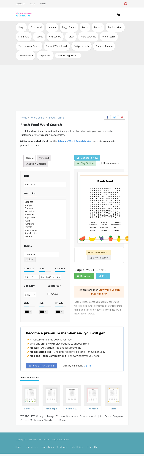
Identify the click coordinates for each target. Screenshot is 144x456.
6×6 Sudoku (55, 36)
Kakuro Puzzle (25, 55)
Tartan (71, 36)
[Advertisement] (72, 88)
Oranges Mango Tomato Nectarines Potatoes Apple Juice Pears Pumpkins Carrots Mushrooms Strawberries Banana (45, 219)
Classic (29, 157)
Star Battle (23, 36)
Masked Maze (115, 27)
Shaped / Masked (35, 163)
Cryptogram (45, 55)
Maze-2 (98, 27)
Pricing (43, 3)
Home (18, 446)
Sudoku (39, 36)
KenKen (52, 27)
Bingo (21, 27)
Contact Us (20, 3)
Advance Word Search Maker (75, 141)
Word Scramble (88, 36)
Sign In (87, 365)
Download (84, 275)
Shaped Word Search (57, 46)
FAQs (32, 3)
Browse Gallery (99, 257)
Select (29, 259)
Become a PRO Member (41, 365)
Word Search (108, 36)
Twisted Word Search (29, 46)
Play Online (85, 163)
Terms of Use (31, 446)
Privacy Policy (47, 446)
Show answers (110, 163)
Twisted (44, 157)
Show (54, 294)
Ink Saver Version (98, 252)
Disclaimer (62, 446)
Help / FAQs (77, 446)
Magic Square (69, 27)
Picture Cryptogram (68, 55)
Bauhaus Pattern (104, 46)
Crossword (36, 27)
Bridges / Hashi (81, 46)
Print (103, 275)
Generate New (87, 157)
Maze (85, 27)
